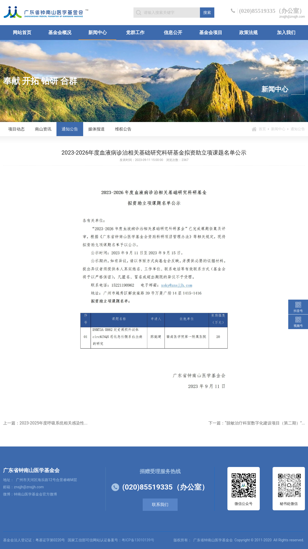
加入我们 (286, 32)
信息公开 (173, 32)
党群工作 (135, 32)
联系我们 (160, 504)
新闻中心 (97, 32)
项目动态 (16, 129)
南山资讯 (43, 129)
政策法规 (248, 32)
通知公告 (70, 129)
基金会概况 (59, 32)
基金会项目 (210, 32)
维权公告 (123, 129)
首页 (262, 129)
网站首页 (22, 32)
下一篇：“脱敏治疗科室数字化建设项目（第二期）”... (256, 423)
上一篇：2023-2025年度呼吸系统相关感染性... (45, 423)
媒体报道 (96, 129)
